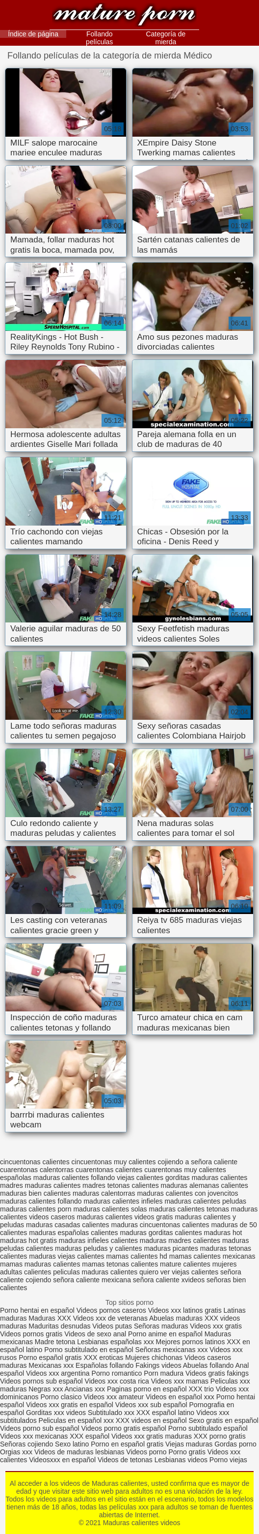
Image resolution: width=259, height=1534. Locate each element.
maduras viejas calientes (66, 1256)
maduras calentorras (104, 1193)
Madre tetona (55, 1342)
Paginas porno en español (148, 1389)
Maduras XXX (49, 1318)
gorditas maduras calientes (206, 1177)
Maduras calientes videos (124, 16)
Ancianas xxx (85, 1389)
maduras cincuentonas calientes (160, 1225)
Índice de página (33, 34)
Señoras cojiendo (26, 1444)
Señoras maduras (161, 1326)
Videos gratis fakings (217, 1373)
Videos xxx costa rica (117, 1381)
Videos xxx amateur (113, 1397)
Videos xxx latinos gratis (185, 1310)
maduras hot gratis (28, 1240)
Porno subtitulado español (208, 1428)
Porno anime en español (165, 1334)
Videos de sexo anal (95, 1334)
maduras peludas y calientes (98, 1248)
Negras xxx (46, 1389)
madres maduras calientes (40, 1185)
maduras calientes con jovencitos (187, 1193)
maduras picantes (171, 1248)
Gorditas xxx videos (57, 1412)
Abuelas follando (208, 1365)
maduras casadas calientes (67, 1225)
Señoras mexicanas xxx (172, 1350)
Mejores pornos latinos (190, 1342)
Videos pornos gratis (31, 1334)
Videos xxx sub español (152, 1405)
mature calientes (185, 1264)
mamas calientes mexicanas (212, 1256)
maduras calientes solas (110, 1209)
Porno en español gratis (127, 1444)
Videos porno (146, 1452)
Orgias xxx (17, 1452)
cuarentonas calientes (109, 1170)
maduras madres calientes (180, 1240)
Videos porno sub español (40, 1428)
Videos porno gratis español (124, 1428)
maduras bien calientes (35, 1193)
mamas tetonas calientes (120, 1264)
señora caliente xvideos (169, 1280)
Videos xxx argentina (59, 1373)
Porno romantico (117, 1373)
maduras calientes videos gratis (125, 1217)
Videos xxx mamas (179, 1381)
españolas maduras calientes (44, 1177)
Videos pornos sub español (41, 1381)
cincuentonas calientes (35, 1162)
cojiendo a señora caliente (197, 1162)
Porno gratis (187, 1452)
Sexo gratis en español (223, 1420)
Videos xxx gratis (216, 1326)
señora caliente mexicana (92, 1280)
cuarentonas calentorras (37, 1170)
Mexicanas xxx (51, 1365)
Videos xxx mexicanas (34, 1436)
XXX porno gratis (220, 1436)
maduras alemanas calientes (204, 1185)
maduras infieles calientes (98, 1240)
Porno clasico (61, 1397)
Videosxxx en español (62, 1460)
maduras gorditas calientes (161, 1233)
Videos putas (112, 1326)
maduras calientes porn (36, 1209)
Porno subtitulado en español (88, 1350)
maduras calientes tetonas (189, 1209)
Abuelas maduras (177, 1318)
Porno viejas (228, 1460)
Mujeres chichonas (153, 1357)
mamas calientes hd (136, 1256)
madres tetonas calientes (120, 1185)
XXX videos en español (152, 1420)
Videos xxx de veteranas (110, 1318)
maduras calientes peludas (205, 1201)
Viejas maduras (188, 1444)
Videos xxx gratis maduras (152, 1436)
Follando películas (99, 38)
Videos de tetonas (125, 1460)
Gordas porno (235, 1444)
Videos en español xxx (181, 1397)
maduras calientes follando (41, 1201)
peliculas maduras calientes (95, 1272)
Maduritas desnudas (59, 1326)
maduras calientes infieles (122, 1201)
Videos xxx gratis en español (70, 1405)
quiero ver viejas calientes (178, 1272)
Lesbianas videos (182, 1460)
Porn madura (163, 1373)
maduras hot (223, 1233)
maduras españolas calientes (73, 1233)
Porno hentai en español (37, 1310)
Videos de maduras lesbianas (80, 1452)
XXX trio (200, 1389)
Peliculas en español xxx (77, 1420)
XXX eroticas (103, 1357)
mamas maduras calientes (40, 1264)
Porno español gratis (51, 1357)
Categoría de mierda (165, 38)
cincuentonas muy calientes (114, 1162)
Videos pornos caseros (111, 1310)
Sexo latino (72, 1444)
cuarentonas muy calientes (185, 1170)
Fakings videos (158, 1365)
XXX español (90, 1436)
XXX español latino (166, 1412)
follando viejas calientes (127, 1177)
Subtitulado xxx (112, 1412)
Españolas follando (104, 1365)
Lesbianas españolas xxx (115, 1342)
